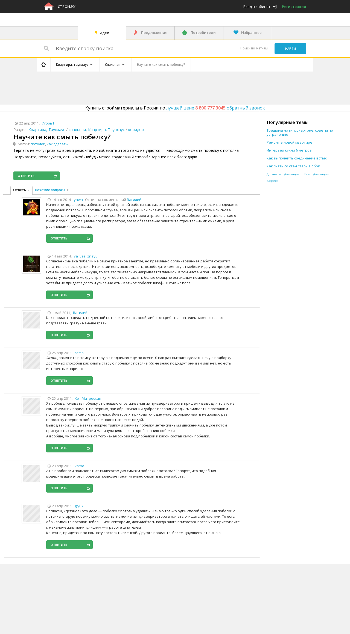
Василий (134, 199)
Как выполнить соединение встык (297, 158)
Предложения (154, 32)
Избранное (251, 32)
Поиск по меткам (254, 48)
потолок (38, 143)
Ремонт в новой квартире (289, 142)
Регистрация (294, 6)
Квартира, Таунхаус (46, 129)
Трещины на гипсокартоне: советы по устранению (300, 132)
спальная (77, 129)
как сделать (57, 143)
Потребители (203, 32)
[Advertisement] (140, 87)
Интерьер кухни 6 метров (289, 150)
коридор (136, 129)
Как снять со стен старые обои (293, 166)
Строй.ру (66, 6)
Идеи (104, 32)
